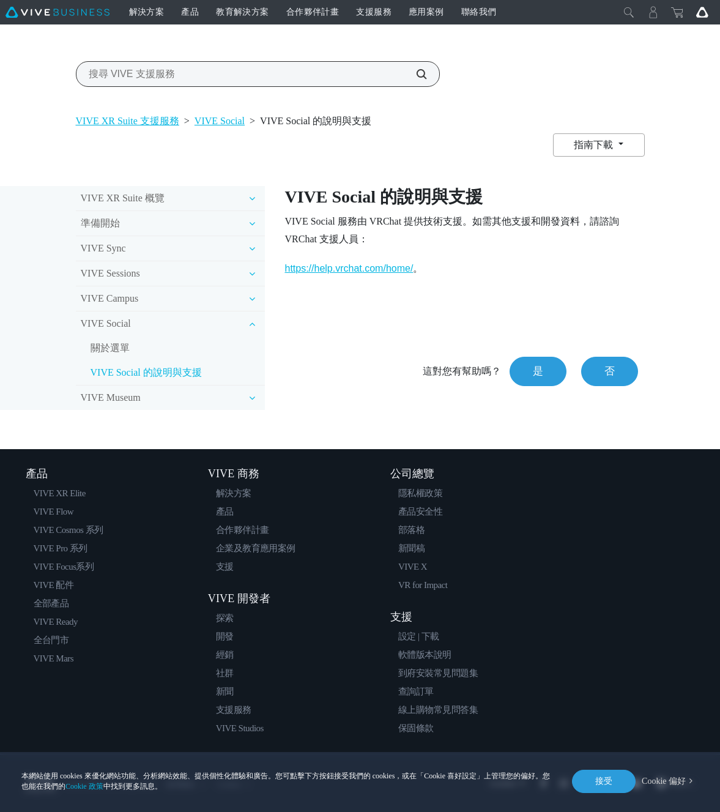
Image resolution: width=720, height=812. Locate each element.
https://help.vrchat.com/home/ (348, 268)
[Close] (629, 12)
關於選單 (110, 348)
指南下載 (594, 145)
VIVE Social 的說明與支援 (146, 372)
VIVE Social (220, 121)
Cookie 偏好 (664, 781)
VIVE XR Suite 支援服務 (127, 121)
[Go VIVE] (702, 12)
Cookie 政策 (84, 786)
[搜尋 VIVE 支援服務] (415, 74)
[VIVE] (57, 12)
